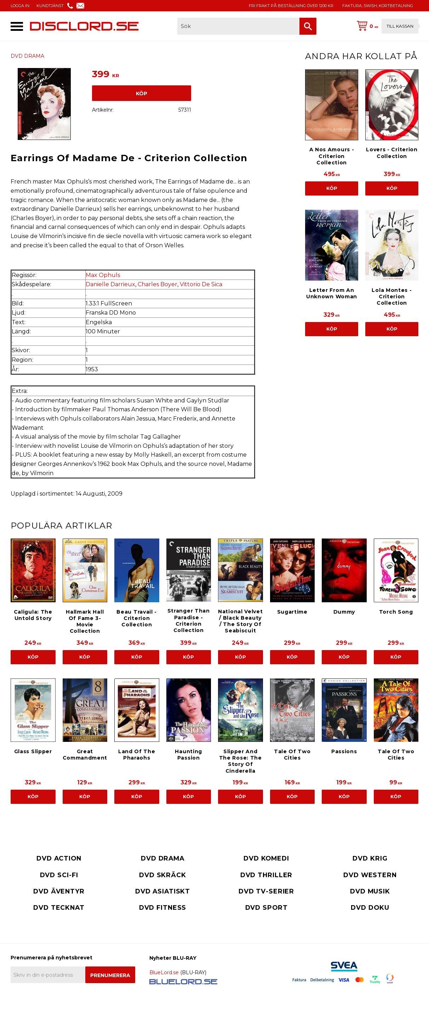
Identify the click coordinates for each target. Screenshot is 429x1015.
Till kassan (400, 26)
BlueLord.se (164, 972)
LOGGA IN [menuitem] (20, 5)
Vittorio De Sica (201, 284)
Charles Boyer (157, 284)
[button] (17, 26)
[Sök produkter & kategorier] (238, 26)
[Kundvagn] (386, 26)
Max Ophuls (103, 275)
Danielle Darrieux (110, 284)
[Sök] (307, 26)
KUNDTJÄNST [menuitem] (50, 5)
